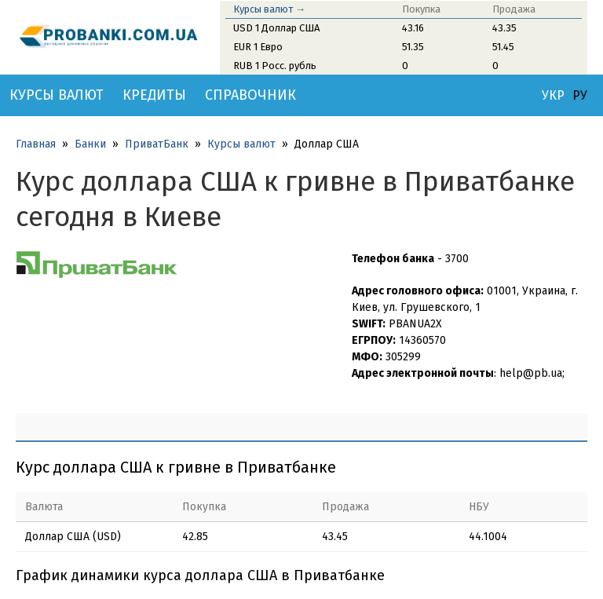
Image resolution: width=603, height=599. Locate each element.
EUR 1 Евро (258, 47)
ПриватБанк (156, 144)
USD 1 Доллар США (276, 28)
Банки (90, 144)
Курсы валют (56, 95)
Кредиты (154, 95)
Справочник (250, 95)
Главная (36, 144)
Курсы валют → (269, 9)
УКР (553, 95)
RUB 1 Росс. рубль (274, 65)
